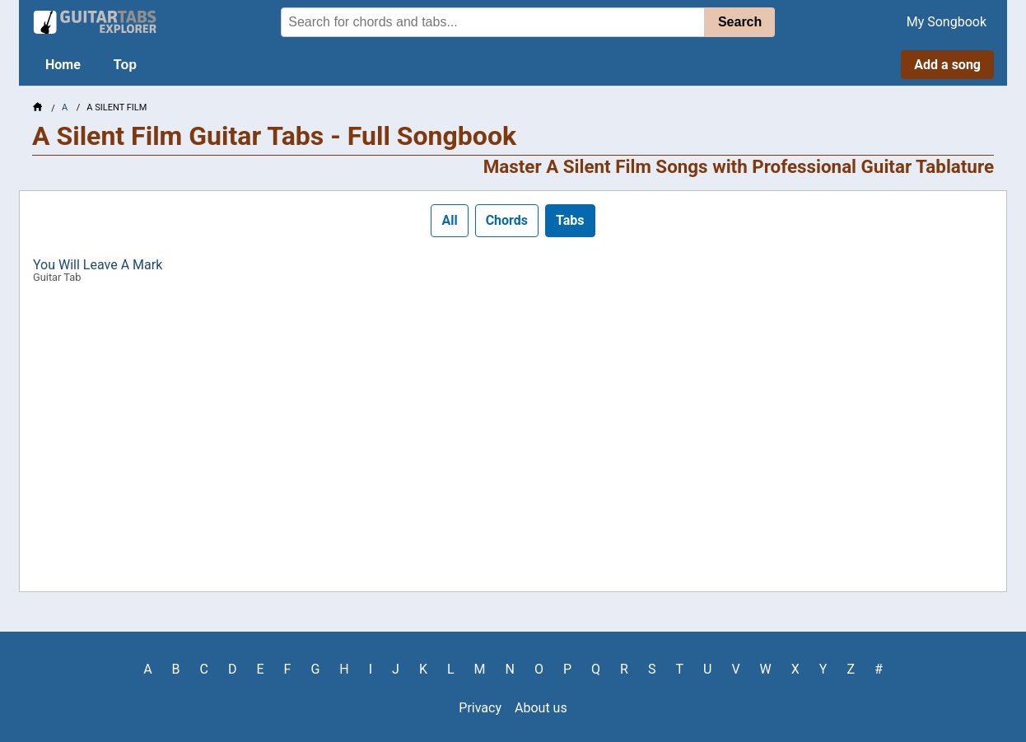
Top (125, 65)
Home (63, 64)
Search (740, 22)
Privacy (480, 708)
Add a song (947, 64)
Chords (507, 220)
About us (541, 708)
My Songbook (946, 22)
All (449, 220)
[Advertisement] (513, 443)
